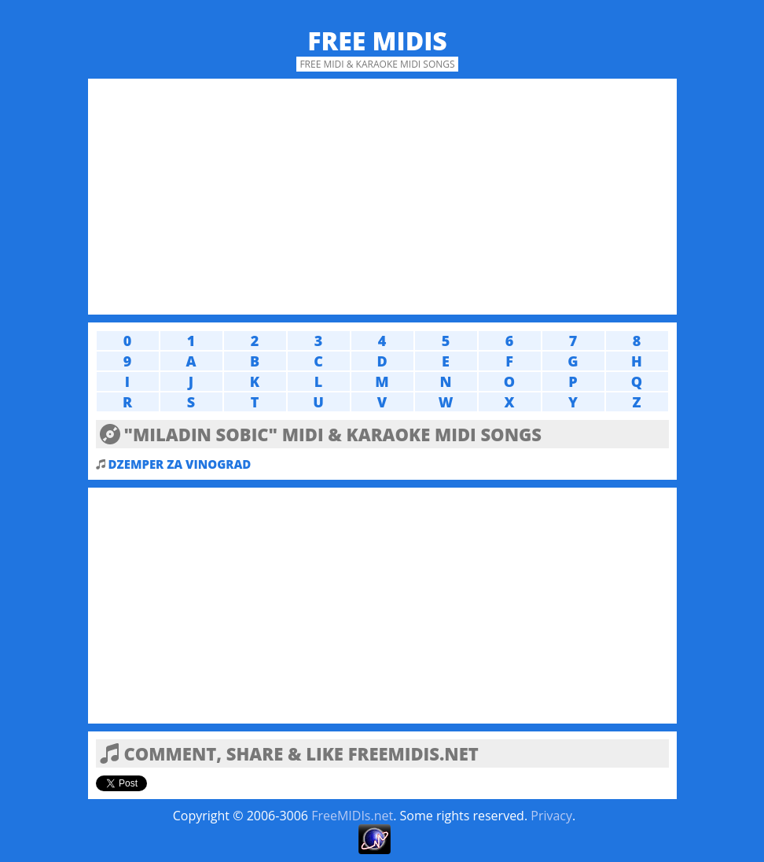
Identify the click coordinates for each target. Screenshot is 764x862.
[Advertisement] (382, 197)
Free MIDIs (377, 40)
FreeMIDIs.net (352, 815)
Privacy (551, 815)
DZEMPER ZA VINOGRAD (180, 464)
